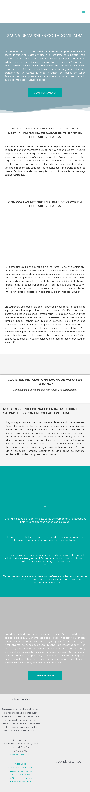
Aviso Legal (21, 764)
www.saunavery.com (21, 754)
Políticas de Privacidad (20, 778)
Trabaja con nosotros (20, 781)
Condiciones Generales (20, 767)
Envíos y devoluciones (20, 771)
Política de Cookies (20, 774)
